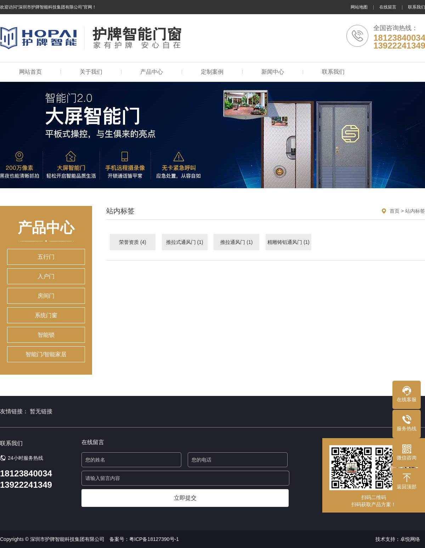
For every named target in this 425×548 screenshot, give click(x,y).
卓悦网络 (410, 539)
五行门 (46, 257)
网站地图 (359, 7)
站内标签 (415, 211)
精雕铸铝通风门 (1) (288, 242)
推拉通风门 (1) (236, 242)
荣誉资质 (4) (132, 242)
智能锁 (46, 335)
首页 (395, 211)
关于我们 (91, 72)
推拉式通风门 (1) (184, 242)
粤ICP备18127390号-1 (154, 539)
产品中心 (151, 72)
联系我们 (416, 7)
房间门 (46, 296)
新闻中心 (272, 72)
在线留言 (387, 7)
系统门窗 (46, 315)
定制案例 (212, 72)
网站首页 (30, 72)
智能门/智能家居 (46, 354)
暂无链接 (41, 411)
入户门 (46, 276)
